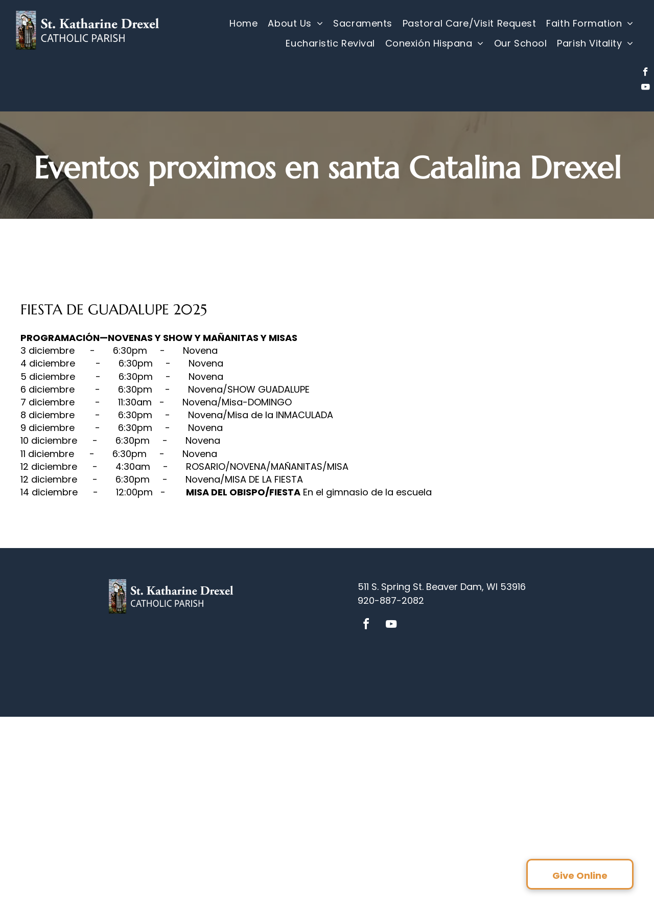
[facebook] (645, 73)
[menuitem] (243, 23)
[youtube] (645, 88)
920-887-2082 (391, 600)
